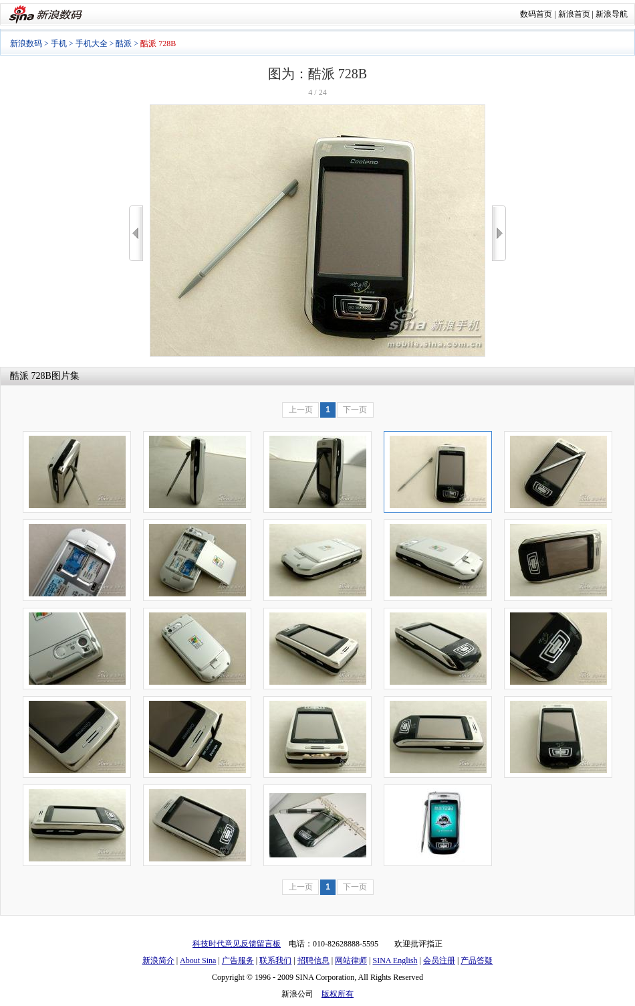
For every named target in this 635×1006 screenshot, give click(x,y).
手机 (59, 43)
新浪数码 (26, 43)
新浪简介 (158, 960)
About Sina (198, 960)
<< (136, 233)
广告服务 (238, 960)
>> (499, 233)
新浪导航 (612, 14)
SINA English (394, 960)
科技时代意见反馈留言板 (237, 943)
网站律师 (351, 960)
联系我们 (275, 960)
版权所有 (338, 994)
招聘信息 (313, 960)
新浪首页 (574, 14)
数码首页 (536, 14)
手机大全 (92, 43)
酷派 (124, 43)
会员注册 (439, 960)
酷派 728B (30, 376)
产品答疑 (477, 960)
